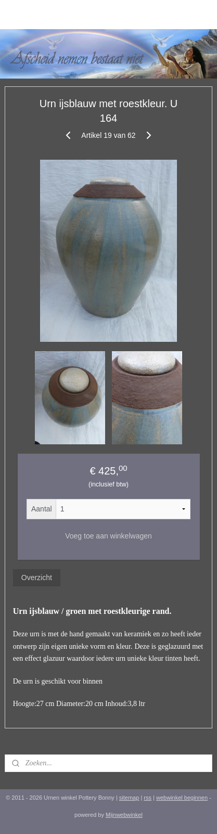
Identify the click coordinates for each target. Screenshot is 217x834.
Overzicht (36, 577)
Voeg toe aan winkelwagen (108, 536)
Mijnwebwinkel (124, 815)
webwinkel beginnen (182, 797)
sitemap (129, 797)
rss (147, 797)
